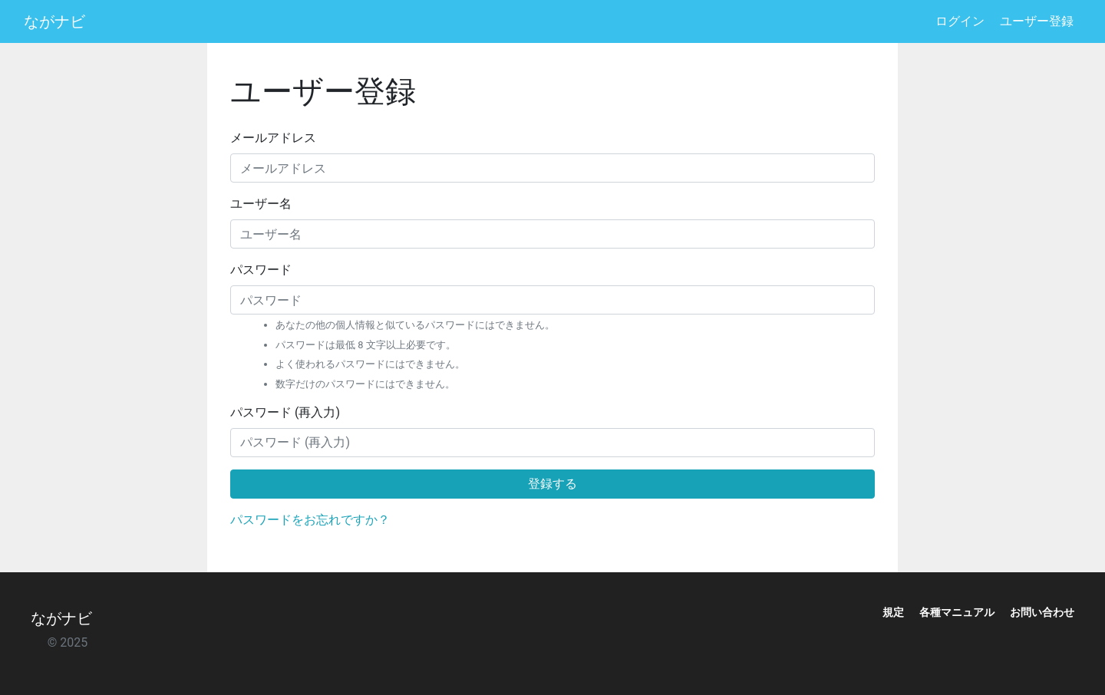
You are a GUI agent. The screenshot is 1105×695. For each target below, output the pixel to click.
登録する (552, 483)
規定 (893, 612)
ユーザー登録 (1037, 21)
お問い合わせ (1042, 612)
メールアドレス (273, 137)
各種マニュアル (957, 612)
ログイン (960, 21)
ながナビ (54, 21)
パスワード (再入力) (285, 412)
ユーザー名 (261, 203)
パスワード (261, 269)
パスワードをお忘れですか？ (310, 519)
